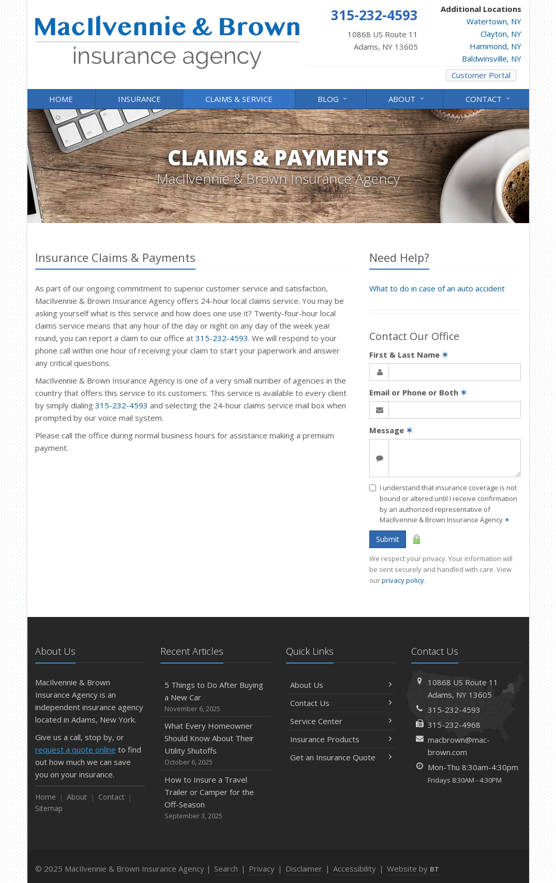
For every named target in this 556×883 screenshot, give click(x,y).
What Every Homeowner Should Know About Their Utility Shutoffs (215, 744)
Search (226, 868)
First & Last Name (408, 354)
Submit (387, 539)
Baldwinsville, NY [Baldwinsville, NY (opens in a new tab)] (491, 58)
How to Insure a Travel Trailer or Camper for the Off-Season (215, 797)
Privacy (262, 868)
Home (61, 99)
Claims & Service (239, 99)
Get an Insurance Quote (341, 757)
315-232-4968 (454, 724)
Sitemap (49, 808)
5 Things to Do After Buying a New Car (215, 697)
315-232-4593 (222, 338)
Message (391, 430)
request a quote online (75, 749)
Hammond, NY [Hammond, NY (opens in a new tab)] (495, 46)
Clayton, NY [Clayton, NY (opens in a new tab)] (500, 33)
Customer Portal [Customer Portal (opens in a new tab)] (481, 75)
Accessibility (354, 868)
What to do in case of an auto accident (437, 288)
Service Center (341, 721)
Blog (333, 98)
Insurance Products (341, 739)
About (406, 98)
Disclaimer (303, 868)
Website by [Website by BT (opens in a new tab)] (413, 868)
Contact (488, 98)
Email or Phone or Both (418, 392)
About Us (341, 685)
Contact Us (341, 703)
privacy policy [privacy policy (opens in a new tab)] (403, 580)
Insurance (139, 99)
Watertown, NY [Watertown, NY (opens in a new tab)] (494, 21)
